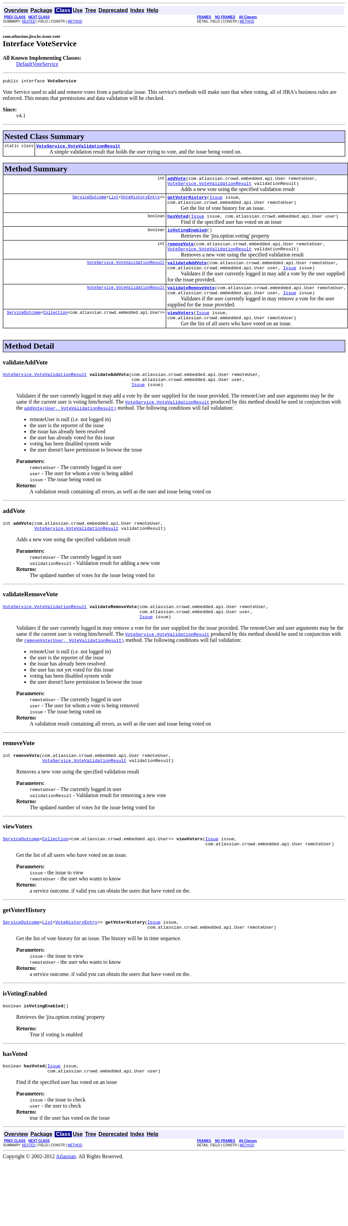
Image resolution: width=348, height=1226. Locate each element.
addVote (176, 181)
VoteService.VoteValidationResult (78, 148)
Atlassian (66, 1190)
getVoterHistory (187, 202)
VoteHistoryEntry (140, 202)
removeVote (180, 253)
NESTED (29, 21)
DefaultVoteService (37, 64)
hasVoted (177, 223)
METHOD (75, 21)
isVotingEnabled (187, 238)
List (114, 202)
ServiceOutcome (89, 202)
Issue (216, 202)
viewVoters (180, 328)
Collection (55, 327)
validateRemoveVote (190, 301)
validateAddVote (187, 274)
